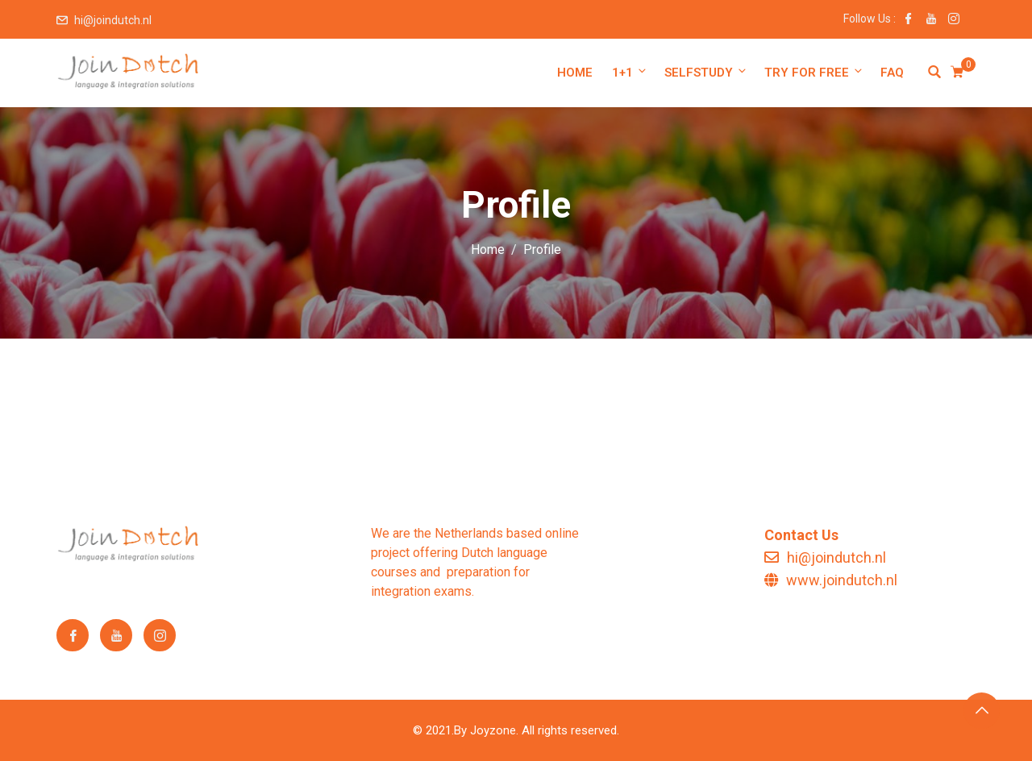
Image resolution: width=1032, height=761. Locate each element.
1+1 (630, 72)
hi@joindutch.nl (113, 20)
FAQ (892, 72)
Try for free (814, 72)
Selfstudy (706, 72)
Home (575, 72)
